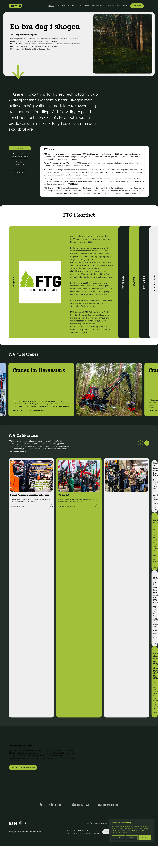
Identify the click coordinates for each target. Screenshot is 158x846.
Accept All (144, 837)
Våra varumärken (98, 6)
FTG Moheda (72, 6)
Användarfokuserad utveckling (19, 171)
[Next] (146, 443)
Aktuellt (111, 6)
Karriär (125, 6)
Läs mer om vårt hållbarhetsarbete (23, 767)
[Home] (14, 5)
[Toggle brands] (20, 5)
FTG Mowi (61, 6)
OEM (118, 6)
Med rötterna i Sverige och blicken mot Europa (20, 155)
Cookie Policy (122, 832)
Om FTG (51, 6)
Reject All (132, 837)
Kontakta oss (136, 6)
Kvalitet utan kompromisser (20, 163)
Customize (118, 837)
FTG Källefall (84, 6)
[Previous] (140, 443)
